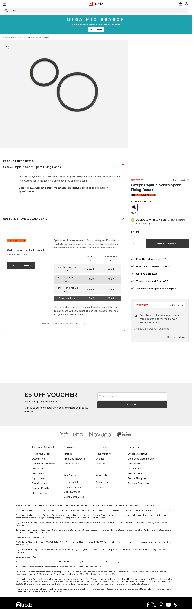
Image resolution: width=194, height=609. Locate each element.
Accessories (9, 37)
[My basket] (180, 4)
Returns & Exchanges (43, 463)
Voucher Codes (136, 473)
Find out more (21, 265)
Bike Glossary (39, 483)
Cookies (100, 458)
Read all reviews (176, 337)
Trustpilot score (152, 281)
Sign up (132, 404)
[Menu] (33, 4)
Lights (21, 37)
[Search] (96, 10)
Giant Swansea (72, 492)
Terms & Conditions (138, 483)
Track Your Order (41, 454)
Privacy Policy (103, 454)
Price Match (134, 463)
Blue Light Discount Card (141, 458)
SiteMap (100, 463)
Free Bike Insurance (74, 458)
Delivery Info (39, 458)
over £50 (151, 259)
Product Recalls (40, 488)
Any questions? (156, 288)
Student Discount (137, 454)
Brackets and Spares (38, 37)
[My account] (186, 4)
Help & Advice (40, 493)
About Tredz (103, 482)
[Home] (96, 4)
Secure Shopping (137, 478)
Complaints (38, 473)
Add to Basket (167, 243)
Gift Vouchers (135, 468)
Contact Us (38, 468)
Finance (68, 454)
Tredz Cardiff (71, 482)
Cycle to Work (72, 463)
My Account (38, 478)
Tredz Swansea (72, 487)
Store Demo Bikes (74, 496)
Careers (100, 487)
